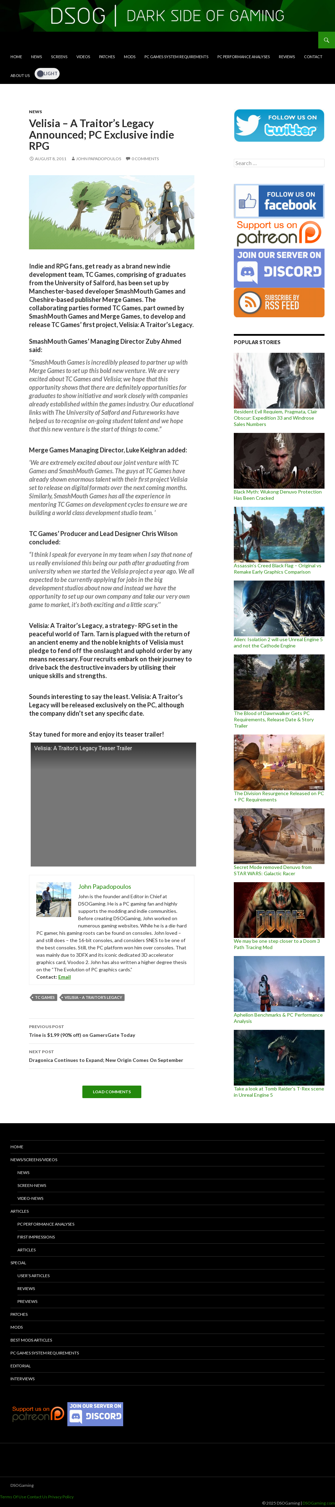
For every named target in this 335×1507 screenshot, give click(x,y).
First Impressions (36, 1237)
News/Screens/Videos (33, 1159)
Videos (83, 56)
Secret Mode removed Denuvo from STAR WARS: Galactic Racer (273, 870)
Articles (19, 1211)
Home (16, 56)
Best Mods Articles (31, 1340)
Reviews (287, 56)
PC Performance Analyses (243, 56)
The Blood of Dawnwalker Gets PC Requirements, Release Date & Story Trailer (274, 719)
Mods (129, 56)
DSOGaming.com (319, 1503)
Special (18, 1262)
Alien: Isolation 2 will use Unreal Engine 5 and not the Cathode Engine (278, 642)
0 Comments (145, 158)
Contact (313, 56)
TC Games (45, 997)
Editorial (20, 1365)
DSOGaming (22, 1485)
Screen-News (31, 1185)
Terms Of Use (13, 1496)
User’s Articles (33, 1275)
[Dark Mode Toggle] (47, 73)
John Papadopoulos (98, 158)
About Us (20, 75)
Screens (59, 56)
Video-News (30, 1198)
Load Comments (112, 1091)
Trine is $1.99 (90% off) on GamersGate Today (111, 1030)
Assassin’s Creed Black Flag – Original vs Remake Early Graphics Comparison (277, 568)
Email (64, 977)
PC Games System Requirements (176, 56)
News (36, 56)
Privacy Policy (61, 1496)
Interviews (22, 1378)
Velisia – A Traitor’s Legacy (93, 997)
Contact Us (37, 1496)
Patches (107, 56)
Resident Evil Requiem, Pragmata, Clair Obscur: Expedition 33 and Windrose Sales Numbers (275, 418)
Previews (27, 1301)
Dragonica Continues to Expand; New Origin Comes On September (111, 1055)
